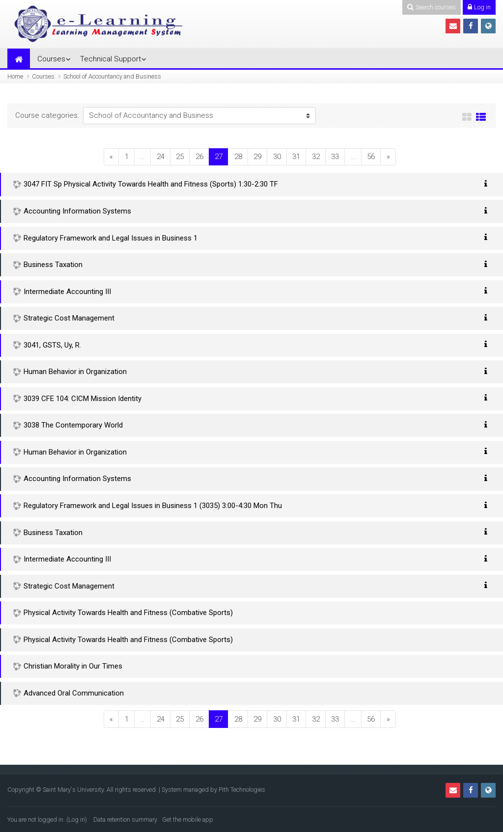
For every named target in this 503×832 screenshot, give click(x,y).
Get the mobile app (187, 819)
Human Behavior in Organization (75, 371)
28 (238, 156)
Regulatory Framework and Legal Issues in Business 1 (110, 238)
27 (221, 156)
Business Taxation (53, 264)
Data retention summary (125, 819)
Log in (76, 819)
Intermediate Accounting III (67, 291)
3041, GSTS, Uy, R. (52, 345)
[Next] (388, 157)
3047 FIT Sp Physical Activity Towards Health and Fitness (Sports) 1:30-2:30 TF (151, 184)
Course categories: (47, 115)
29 (257, 156)
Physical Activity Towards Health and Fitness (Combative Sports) (128, 612)
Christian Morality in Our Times (73, 666)
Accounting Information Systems (77, 211)
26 (199, 156)
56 (371, 156)
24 (161, 156)
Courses (51, 58)
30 (277, 156)
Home (15, 76)
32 (316, 156)
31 (296, 156)
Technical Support (110, 58)
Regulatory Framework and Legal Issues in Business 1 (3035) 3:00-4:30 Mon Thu (153, 505)
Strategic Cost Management (69, 318)
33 (335, 156)
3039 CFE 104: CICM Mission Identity (82, 398)
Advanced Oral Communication (74, 693)
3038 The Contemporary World (73, 425)
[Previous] (111, 157)
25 (180, 156)
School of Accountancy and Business (112, 76)
